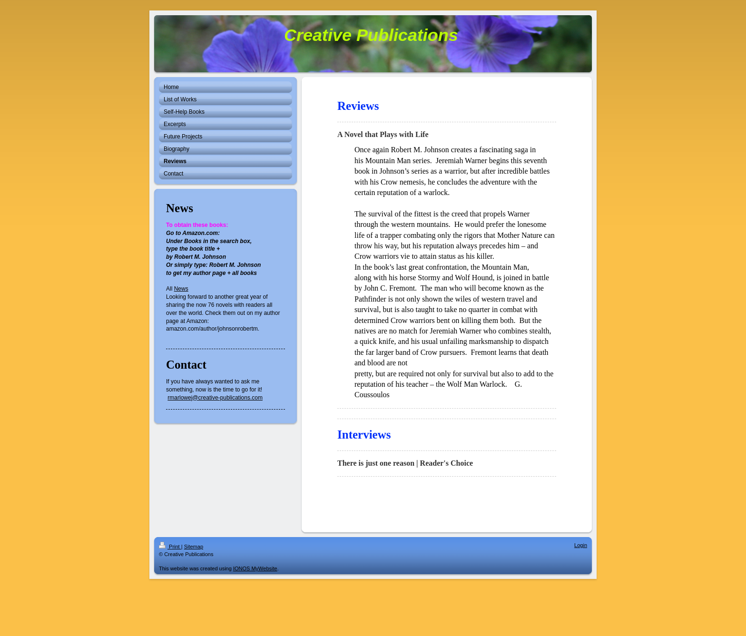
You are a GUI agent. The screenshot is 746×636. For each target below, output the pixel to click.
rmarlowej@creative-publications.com (215, 397)
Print (170, 546)
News (181, 288)
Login (580, 545)
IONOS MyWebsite (255, 568)
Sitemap (193, 546)
